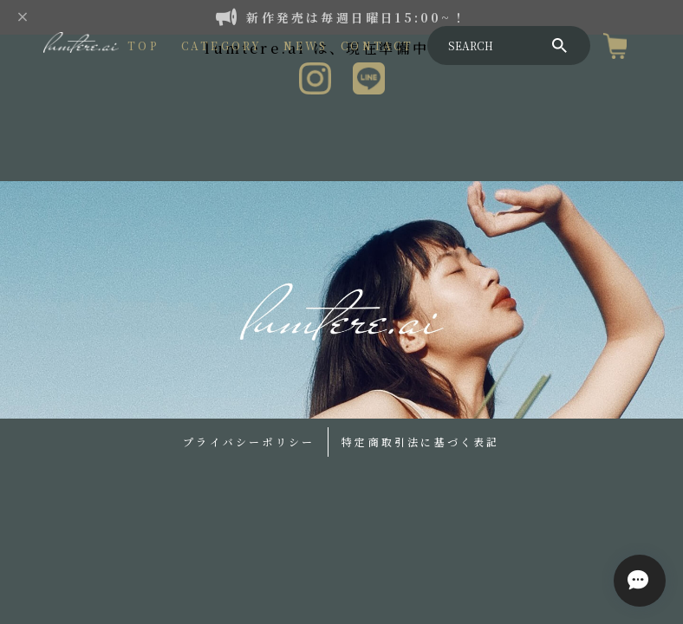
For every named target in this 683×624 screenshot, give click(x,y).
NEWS (305, 45)
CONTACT (377, 45)
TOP (143, 45)
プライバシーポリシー (249, 441)
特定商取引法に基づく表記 (420, 441)
